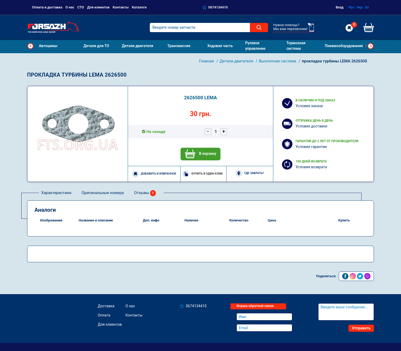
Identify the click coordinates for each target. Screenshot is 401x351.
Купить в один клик (203, 174)
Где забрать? (249, 173)
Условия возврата (311, 167)
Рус (351, 7)
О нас (69, 7)
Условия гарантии (311, 147)
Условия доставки (311, 126)
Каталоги (139, 7)
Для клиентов (98, 7)
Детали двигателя (237, 61)
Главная (207, 61)
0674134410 (218, 7)
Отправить (361, 328)
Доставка (106, 306)
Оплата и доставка (47, 7)
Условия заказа (309, 106)
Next (370, 46)
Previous (30, 46)
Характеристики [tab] (56, 192)
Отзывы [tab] (145, 193)
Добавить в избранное (154, 174)
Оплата (104, 315)
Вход (340, 7)
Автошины (48, 46)
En (367, 7)
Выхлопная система (278, 61)
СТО (81, 7)
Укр (359, 7)
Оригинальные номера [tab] (102, 192)
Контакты (121, 7)
